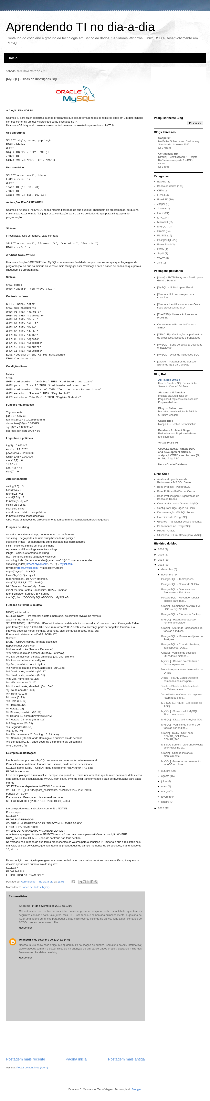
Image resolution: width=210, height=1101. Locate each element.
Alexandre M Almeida (171, 392)
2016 (161, 549)
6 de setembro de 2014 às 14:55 (51, 939)
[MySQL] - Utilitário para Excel (175, 287)
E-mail (161, 194)
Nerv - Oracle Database (172, 464)
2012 (161, 808)
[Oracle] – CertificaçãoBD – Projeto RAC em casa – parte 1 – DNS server (177, 160)
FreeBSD (162, 199)
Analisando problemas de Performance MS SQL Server (174, 481)
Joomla (161, 208)
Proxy (160, 248)
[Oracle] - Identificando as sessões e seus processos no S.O (178, 306)
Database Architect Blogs (174, 430)
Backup (161, 181)
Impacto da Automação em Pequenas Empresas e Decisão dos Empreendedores (178, 399)
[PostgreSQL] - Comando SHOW (179, 584)
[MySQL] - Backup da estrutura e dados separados (179, 663)
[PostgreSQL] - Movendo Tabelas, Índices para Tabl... (180, 599)
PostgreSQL (164, 239)
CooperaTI (164, 137)
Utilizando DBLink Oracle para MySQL (179, 535)
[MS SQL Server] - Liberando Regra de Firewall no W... (181, 746)
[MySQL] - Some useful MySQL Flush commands (178, 713)
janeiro (165, 801)
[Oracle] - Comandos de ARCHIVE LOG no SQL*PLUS (180, 607)
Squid (160, 253)
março (165, 791)
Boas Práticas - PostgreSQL (173, 486)
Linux (160, 213)
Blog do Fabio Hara (170, 408)
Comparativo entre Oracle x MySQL (178, 503)
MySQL (46, 887)
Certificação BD (168, 153)
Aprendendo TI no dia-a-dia (80, 27)
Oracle (161, 231)
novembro (167, 574)
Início (13, 58)
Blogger (136, 1089)
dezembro (167, 569)
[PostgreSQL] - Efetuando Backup (180, 614)
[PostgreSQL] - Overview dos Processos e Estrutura (177, 591)
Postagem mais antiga (126, 1059)
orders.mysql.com (37, 563)
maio (164, 786)
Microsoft (162, 222)
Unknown (25, 939)
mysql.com (66, 563)
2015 (161, 554)
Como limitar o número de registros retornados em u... (181, 696)
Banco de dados (31, 887)
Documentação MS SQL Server (175, 512)
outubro (166, 770)
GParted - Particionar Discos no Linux (179, 521)
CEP (160, 190)
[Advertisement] (75, 1039)
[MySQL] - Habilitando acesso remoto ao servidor (178, 621)
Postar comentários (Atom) (32, 1067)
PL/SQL (162, 235)
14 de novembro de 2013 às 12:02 (52, 905)
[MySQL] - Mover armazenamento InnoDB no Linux (180, 763)
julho (164, 781)
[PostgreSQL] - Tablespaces (176, 579)
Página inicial (76, 1059)
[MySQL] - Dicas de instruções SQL (178, 354)
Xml (159, 262)
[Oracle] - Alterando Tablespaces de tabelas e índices (181, 629)
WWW (161, 257)
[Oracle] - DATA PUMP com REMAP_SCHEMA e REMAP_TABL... (176, 736)
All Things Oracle (169, 379)
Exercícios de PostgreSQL (172, 517)
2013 (161, 564)
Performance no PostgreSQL (174, 526)
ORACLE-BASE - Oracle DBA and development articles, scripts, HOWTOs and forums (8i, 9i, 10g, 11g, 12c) (179, 453)
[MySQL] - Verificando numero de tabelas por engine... (180, 726)
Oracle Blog (165, 420)
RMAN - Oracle (166, 530)
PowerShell (164, 244)
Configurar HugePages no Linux (176, 507)
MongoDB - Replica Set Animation (177, 424)
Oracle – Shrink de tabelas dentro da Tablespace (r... (180, 688)
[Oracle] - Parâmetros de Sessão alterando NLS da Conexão (176, 363)
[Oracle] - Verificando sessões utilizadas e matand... (178, 654)
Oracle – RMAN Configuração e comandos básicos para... (179, 679)
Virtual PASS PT (168, 442)
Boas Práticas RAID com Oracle (176, 491)
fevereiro (166, 796)
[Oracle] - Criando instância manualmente (176, 754)
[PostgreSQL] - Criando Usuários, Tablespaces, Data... (180, 646)
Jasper (161, 203)
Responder (25, 927)
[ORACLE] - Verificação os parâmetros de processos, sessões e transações (180, 336)
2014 (161, 559)
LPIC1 (161, 217)
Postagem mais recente (25, 1059)
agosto (165, 775)
